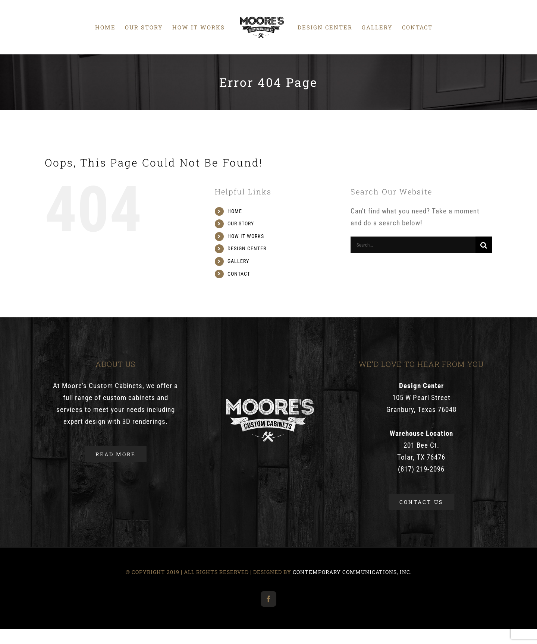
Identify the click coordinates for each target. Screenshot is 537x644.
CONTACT (238, 274)
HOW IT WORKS (245, 236)
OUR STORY (240, 223)
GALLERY (238, 261)
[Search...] (413, 245)
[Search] (483, 245)
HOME (234, 211)
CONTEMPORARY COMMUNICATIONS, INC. (352, 571)
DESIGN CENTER (246, 248)
